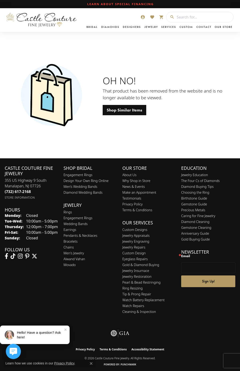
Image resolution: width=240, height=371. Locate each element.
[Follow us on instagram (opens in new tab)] (20, 256)
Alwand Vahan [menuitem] (74, 259)
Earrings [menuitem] (70, 229)
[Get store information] (20, 198)
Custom (186, 27)
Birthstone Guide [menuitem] (194, 198)
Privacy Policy (132, 204)
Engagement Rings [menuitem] (78, 218)
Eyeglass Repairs (135, 259)
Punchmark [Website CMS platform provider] (128, 364)
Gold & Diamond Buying (140, 265)
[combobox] (203, 17)
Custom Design (134, 253)
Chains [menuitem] (69, 247)
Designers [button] (132, 27)
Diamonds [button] (110, 27)
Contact (203, 27)
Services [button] (168, 27)
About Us (129, 175)
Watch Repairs (133, 306)
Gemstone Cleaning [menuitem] (196, 227)
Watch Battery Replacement (143, 300)
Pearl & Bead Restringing (141, 282)
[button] (142, 17)
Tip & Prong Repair (136, 294)
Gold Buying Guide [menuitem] (195, 239)
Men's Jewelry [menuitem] (74, 253)
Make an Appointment (139, 192)
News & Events (133, 186)
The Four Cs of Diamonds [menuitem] (200, 180)
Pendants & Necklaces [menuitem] (80, 235)
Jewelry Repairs (133, 247)
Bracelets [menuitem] (71, 241)
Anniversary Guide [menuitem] (195, 233)
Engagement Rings (78, 175)
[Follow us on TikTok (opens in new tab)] (13, 256)
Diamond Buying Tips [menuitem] (197, 186)
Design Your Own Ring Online (86, 180)
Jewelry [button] (151, 27)
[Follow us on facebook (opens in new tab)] (6, 256)
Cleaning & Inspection (139, 311)
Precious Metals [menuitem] (193, 210)
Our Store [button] (223, 27)
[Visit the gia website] (120, 333)
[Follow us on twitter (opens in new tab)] (34, 256)
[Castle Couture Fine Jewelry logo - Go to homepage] (42, 20)
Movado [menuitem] (70, 265)
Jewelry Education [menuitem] (194, 175)
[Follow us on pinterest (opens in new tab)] (27, 256)
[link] (120, 4)
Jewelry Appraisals (136, 235)
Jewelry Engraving (135, 241)
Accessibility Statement (147, 349)
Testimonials (131, 198)
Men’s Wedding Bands (80, 186)
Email (185, 256)
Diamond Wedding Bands (83, 192)
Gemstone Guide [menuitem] (194, 204)
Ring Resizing (132, 288)
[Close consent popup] (91, 363)
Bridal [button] (92, 27)
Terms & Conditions (137, 210)
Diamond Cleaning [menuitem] (195, 221)
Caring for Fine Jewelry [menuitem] (198, 216)
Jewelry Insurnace (135, 270)
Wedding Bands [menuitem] (76, 224)
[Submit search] (170, 17)
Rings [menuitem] (68, 212)
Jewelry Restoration (136, 276)
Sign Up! (208, 281)
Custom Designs (134, 229)
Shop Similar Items (124, 110)
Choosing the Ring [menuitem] (195, 192)
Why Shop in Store (136, 180)
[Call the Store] (18, 191)
